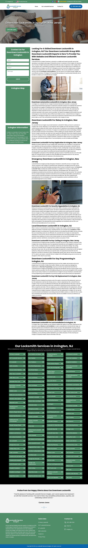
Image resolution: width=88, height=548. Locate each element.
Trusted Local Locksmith (72, 456)
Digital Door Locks (14, 476)
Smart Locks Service (71, 440)
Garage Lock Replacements (32, 463)
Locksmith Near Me (52, 429)
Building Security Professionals (14, 420)
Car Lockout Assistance (15, 437)
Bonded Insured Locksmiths (14, 407)
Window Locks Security (72, 473)
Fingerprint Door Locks (34, 447)
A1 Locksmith (13, 362)
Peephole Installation (71, 362)
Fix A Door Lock (32, 455)
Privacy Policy (41, 537)
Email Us (69, 526)
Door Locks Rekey (33, 393)
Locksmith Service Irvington (44, 546)
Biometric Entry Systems (16, 398)
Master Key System (52, 448)
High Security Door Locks (35, 476)
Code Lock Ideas (14, 452)
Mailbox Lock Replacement (54, 440)
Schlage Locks (70, 429)
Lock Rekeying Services (53, 412)
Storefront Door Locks (71, 444)
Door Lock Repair (33, 385)
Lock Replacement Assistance (52, 416)
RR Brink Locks (70, 413)
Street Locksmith (70, 448)
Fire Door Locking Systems (35, 451)
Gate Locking (32, 468)
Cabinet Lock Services (15, 433)
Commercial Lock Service (16, 456)
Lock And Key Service (53, 400)
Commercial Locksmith (15, 460)
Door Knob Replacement (35, 366)
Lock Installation (52, 408)
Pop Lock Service (70, 371)
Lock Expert (50, 404)
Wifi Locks (68, 469)
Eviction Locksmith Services (33, 421)
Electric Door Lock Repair (35, 401)
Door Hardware (32, 362)
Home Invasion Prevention (54, 359)
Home (36, 6)
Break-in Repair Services (16, 412)
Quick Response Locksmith (73, 388)
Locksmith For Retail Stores (54, 425)
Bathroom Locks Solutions (16, 394)
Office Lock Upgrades (53, 477)
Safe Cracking (69, 417)
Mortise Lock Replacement (54, 464)
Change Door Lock (14, 444)
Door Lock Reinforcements (35, 381)
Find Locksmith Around (34, 443)
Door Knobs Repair (33, 369)
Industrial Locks (51, 377)
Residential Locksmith (71, 405)
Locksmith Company (52, 421)
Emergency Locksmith (34, 412)
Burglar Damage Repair (15, 425)
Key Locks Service (52, 380)
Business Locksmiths (15, 429)
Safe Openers (69, 421)
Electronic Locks (33, 405)
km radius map (18, 106)
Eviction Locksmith (33, 416)
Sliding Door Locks (71, 437)
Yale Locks (69, 477)
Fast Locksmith (32, 435)
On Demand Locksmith (71, 354)
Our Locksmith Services (48, 6)
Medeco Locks (51, 452)
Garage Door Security (34, 458)
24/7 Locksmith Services (16, 358)
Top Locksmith (70, 452)
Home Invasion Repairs (53, 363)
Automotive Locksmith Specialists (15, 386)
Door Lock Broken (33, 377)
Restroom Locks (70, 409)
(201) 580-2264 (76, 6)
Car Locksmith (13, 440)
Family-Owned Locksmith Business (35, 430)
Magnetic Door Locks (53, 437)
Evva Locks (31, 426)
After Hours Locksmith (15, 373)
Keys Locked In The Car (53, 388)
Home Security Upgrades (54, 367)
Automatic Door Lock (15, 381)
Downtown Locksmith (34, 397)
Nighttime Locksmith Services (53, 472)
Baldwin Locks (13, 391)
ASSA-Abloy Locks (14, 377)
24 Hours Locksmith (15, 354)
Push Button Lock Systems (72, 384)
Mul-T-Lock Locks (52, 468)
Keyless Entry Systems (53, 384)
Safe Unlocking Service (72, 425)
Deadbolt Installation (15, 468)
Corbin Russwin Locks (15, 464)
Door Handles (32, 358)
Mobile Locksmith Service (54, 456)
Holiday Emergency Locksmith (52, 355)
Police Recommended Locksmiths (71, 366)
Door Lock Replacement (34, 389)
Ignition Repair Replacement (51, 372)
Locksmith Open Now (53, 433)
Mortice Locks (51, 460)
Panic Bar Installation (71, 358)
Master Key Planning (53, 444)
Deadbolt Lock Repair (15, 472)
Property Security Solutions (73, 380)
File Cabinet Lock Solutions (35, 439)
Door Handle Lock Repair (35, 354)
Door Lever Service (33, 373)
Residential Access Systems (71, 401)
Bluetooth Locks (14, 402)
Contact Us (60, 6)
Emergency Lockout (33, 408)
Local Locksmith (52, 396)
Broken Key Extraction (15, 416)
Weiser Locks (69, 465)
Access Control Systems (16, 369)
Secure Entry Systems (71, 433)
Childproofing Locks (14, 448)
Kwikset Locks (51, 392)
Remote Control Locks (71, 392)
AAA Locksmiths (14, 366)
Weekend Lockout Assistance (70, 461)
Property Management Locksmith (71, 376)
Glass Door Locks (33, 472)
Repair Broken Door (71, 396)
